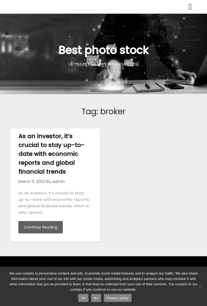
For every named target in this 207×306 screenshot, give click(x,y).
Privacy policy (117, 298)
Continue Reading (40, 227)
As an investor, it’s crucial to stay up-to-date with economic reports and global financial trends (51, 154)
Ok (83, 298)
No (96, 298)
